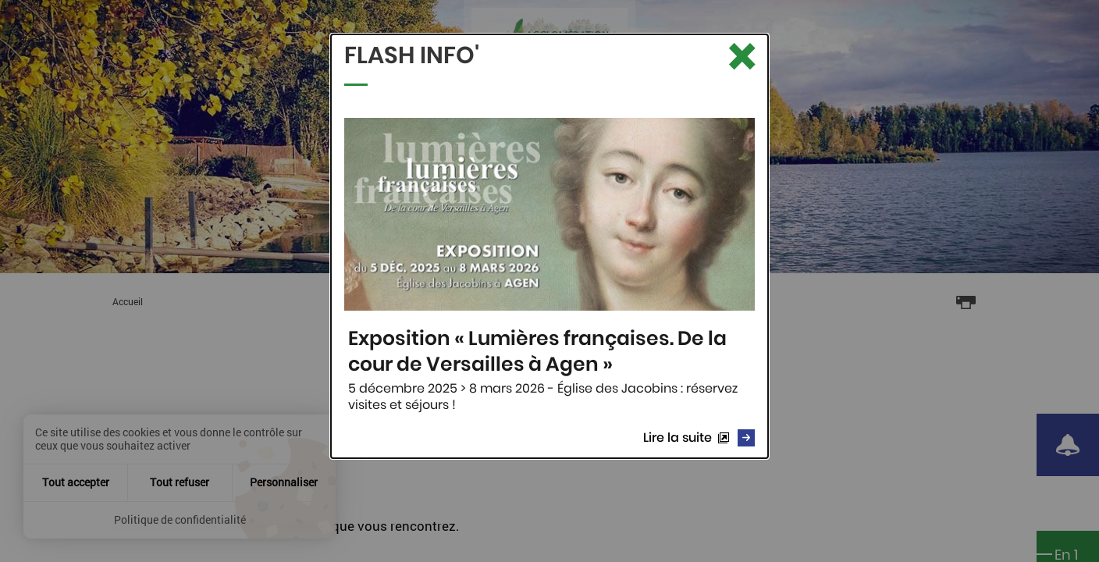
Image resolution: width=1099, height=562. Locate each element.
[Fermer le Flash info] (740, 57)
